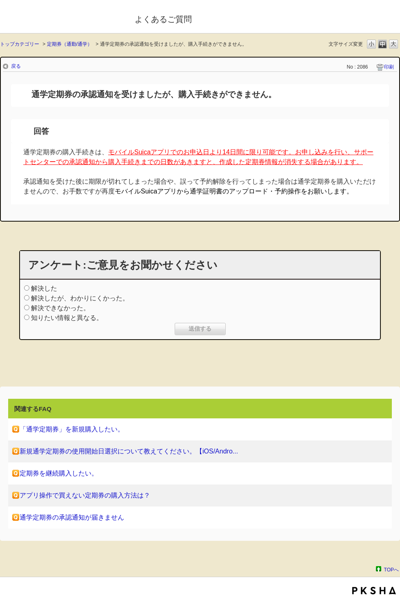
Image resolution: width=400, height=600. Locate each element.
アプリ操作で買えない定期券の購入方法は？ (85, 495)
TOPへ (391, 569)
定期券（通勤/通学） (69, 44)
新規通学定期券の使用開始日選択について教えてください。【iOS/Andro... (129, 451)
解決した (44, 288)
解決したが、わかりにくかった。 (80, 298)
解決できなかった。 (60, 307)
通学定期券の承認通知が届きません (72, 517)
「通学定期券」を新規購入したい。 (72, 429)
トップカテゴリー (19, 44)
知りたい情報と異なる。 (67, 317)
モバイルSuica (62, 17)
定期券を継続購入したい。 (59, 473)
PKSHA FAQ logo (374, 590)
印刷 (389, 67)
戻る (16, 66)
